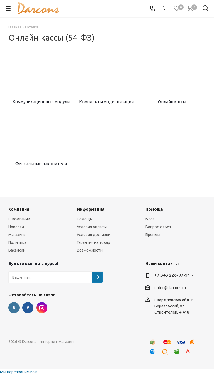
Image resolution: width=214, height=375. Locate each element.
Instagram (41, 307)
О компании (19, 219)
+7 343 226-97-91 (172, 275)
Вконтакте (14, 307)
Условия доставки (93, 234)
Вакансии (16, 250)
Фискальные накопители (41, 163)
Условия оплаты (92, 227)
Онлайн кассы (172, 101)
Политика (17, 242)
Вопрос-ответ (158, 227)
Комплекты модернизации (106, 101)
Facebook (27, 307)
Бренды (152, 234)
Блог (149, 219)
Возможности (90, 250)
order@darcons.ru (170, 287)
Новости (16, 227)
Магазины (17, 234)
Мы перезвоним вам (18, 372)
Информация (90, 209)
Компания (18, 209)
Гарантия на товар (93, 242)
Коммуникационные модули (41, 101)
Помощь (84, 219)
